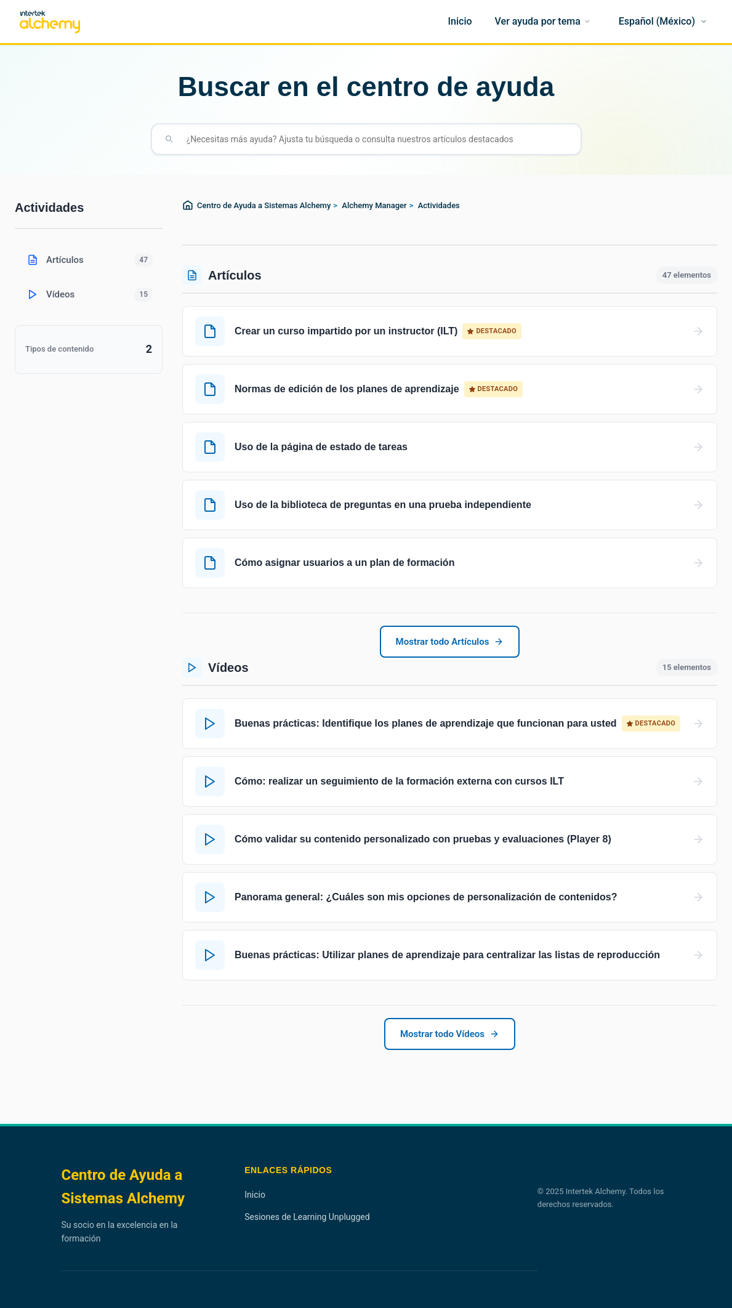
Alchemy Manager (374, 205)
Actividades (439, 205)
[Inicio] (460, 22)
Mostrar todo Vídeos (449, 1034)
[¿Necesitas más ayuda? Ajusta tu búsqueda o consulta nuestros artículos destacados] (376, 139)
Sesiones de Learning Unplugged (306, 1217)
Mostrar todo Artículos (450, 641)
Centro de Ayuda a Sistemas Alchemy (264, 205)
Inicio (254, 1195)
